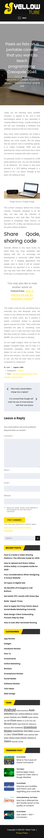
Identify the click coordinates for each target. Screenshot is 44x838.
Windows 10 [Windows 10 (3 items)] (31, 738)
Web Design (9, 693)
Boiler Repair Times (13, 601)
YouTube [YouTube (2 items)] (20, 741)
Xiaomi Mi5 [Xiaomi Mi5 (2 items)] (14, 741)
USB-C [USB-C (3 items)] (8, 734)
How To (7, 653)
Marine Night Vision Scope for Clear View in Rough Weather (27, 775)
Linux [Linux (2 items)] (30, 720)
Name (7, 470)
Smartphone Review (13, 673)
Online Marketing (12, 663)
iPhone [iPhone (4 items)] (13, 720)
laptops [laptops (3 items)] (19, 720)
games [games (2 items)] (19, 717)
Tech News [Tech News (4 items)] (28, 731)
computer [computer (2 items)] (6, 717)
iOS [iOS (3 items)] (8, 720)
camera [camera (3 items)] (35, 714)
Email (7, 483)
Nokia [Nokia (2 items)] (19, 724)
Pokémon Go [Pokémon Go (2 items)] (32, 724)
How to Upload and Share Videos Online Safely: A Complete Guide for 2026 (21, 566)
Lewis (8, 367)
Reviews (8, 668)
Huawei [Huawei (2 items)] (30, 717)
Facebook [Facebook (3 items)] (13, 717)
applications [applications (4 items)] (9, 714)
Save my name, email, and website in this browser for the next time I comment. (22, 509)
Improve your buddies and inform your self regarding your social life (28, 789)
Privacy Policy (22, 833)
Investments (10, 658)
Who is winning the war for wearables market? (22, 295)
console (15, 374)
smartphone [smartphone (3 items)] (19, 727)
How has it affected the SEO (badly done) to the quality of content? (28, 803)
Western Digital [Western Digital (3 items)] (14, 738)
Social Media (10, 678)
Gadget (20, 371)
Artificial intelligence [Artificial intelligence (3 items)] (26, 714)
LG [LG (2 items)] (23, 720)
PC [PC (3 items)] (27, 724)
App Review (9, 638)
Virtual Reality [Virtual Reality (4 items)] (17, 734)
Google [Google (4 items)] (24, 717)
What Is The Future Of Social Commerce (26, 761)
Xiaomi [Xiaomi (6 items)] (7, 741)
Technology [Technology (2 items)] (36, 731)
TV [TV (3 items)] (5, 734)
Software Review (12, 683)
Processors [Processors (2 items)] (7, 727)
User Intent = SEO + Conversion (25, 815)
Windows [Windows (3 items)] (23, 738)
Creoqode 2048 (25, 374)
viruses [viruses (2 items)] (26, 734)
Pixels (34, 374)
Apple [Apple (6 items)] (32, 710)
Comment (8, 436)
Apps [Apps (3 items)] (16, 714)
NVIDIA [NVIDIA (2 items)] (23, 724)
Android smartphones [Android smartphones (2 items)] (22, 710)
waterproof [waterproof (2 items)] (31, 734)
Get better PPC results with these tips (21, 596)
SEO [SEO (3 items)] (12, 727)
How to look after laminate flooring (20, 622)
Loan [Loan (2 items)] (34, 720)
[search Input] (22, 538)
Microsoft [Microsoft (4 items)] (8, 724)
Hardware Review (12, 648)
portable (7, 377)
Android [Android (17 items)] (10, 710)
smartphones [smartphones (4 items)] (17, 731)
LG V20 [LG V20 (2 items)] (27, 720)
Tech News (9, 688)
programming (16, 377)
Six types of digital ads (14, 583)
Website (7, 496)
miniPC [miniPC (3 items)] (14, 724)
